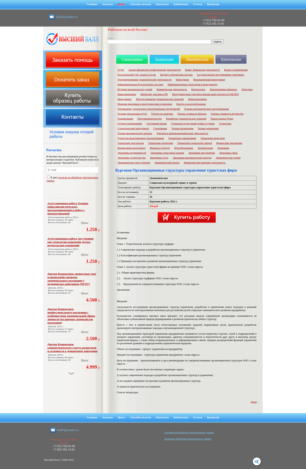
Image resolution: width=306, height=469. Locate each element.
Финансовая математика (229, 143)
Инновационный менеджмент (209, 79)
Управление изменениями (182, 138)
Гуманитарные (132, 59)
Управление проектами (160, 143)
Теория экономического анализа (135, 133)
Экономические (197, 59)
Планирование (125, 118)
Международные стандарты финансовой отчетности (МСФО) (205, 94)
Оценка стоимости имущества (227, 113)
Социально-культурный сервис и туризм (193, 123)
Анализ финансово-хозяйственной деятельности (154, 69)
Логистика (247, 89)
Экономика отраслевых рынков (167, 152)
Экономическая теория (228, 157)
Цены (121, 4)
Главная (92, 4)
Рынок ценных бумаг (222, 118)
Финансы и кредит (160, 147)
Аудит (121, 69)
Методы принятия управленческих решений (160, 99)
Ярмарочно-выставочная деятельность (204, 162)
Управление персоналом (131, 143)
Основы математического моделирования (206, 108)
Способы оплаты (140, 4)
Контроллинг (198, 89)
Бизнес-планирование (236, 69)
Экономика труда (159, 157)
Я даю (52, 177)
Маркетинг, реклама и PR (154, 94)
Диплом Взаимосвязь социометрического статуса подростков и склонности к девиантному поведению (72, 348)
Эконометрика (205, 147)
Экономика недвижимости (132, 152)
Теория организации (182, 128)
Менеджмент (125, 99)
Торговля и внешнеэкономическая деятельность (182, 133)
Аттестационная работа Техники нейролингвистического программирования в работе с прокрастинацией (67, 208)
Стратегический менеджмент (133, 128)
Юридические (231, 59)
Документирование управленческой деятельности (144, 79)
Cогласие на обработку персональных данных (189, 432)
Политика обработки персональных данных (188, 438)
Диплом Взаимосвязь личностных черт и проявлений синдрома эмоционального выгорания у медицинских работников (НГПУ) (71, 279)
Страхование (160, 128)
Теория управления (208, 128)
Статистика (225, 123)
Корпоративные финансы (223, 89)
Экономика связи (228, 152)
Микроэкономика (197, 99)
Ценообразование (183, 147)
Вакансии (213, 4)
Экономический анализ (166, 162)
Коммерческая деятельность (171, 89)
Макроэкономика (127, 94)
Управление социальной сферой (194, 143)
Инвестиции (182, 79)
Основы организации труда (132, 113)
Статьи (197, 4)
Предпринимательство (149, 118)
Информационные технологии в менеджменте (192, 84)
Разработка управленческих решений (186, 118)
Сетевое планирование (130, 123)
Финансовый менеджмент (132, 147)
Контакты (162, 4)
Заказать (107, 4)
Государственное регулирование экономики (220, 74)
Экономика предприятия (201, 152)
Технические (164, 59)
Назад (254, 401)
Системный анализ (156, 123)
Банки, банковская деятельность (202, 69)
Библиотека (181, 4)
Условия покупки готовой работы (72, 134)
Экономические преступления (134, 162)
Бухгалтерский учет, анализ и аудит (137, 74)
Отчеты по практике (162, 113)
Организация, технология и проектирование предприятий (149, 108)
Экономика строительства (132, 157)
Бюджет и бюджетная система (176, 74)
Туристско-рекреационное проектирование (141, 138)
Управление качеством (212, 138)
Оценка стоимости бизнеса (192, 113)
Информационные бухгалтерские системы (140, 84)
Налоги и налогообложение (191, 104)
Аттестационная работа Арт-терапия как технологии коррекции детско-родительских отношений (70, 242)
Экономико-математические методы (192, 157)
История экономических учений (135, 89)
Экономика (223, 147)
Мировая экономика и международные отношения (145, 104)
